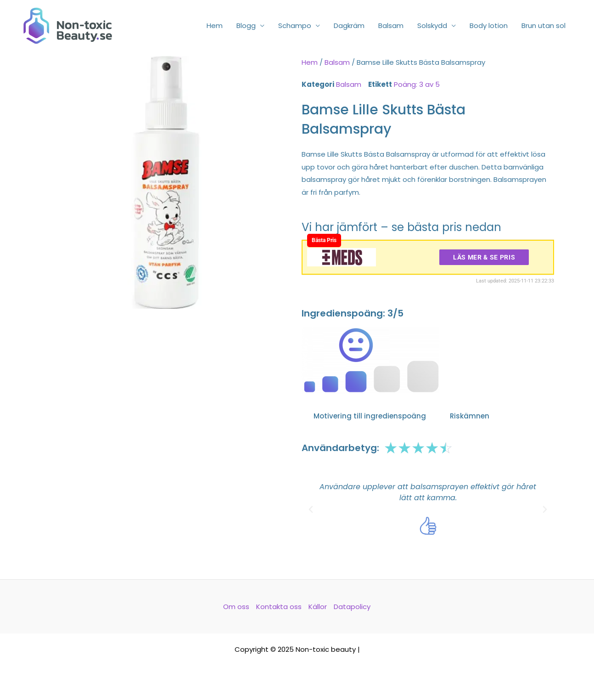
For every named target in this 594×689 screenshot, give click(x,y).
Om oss (236, 606)
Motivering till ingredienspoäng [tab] (370, 416)
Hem (215, 25)
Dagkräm (349, 25)
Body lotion (489, 25)
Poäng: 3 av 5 (417, 84)
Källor (317, 606)
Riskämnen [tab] (469, 416)
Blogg (246, 25)
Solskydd (432, 25)
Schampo (294, 25)
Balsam (390, 25)
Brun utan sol (543, 25)
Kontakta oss (279, 606)
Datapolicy (352, 606)
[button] (310, 509)
